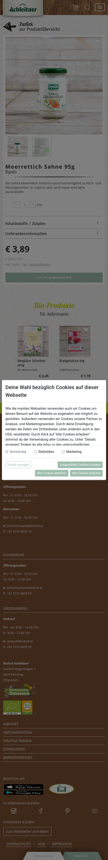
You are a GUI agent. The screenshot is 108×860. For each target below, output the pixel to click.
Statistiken (46, 452)
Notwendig (18, 452)
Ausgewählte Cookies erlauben (80, 464)
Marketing (73, 452)
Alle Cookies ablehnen (51, 473)
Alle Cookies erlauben (86, 473)
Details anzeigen (18, 464)
